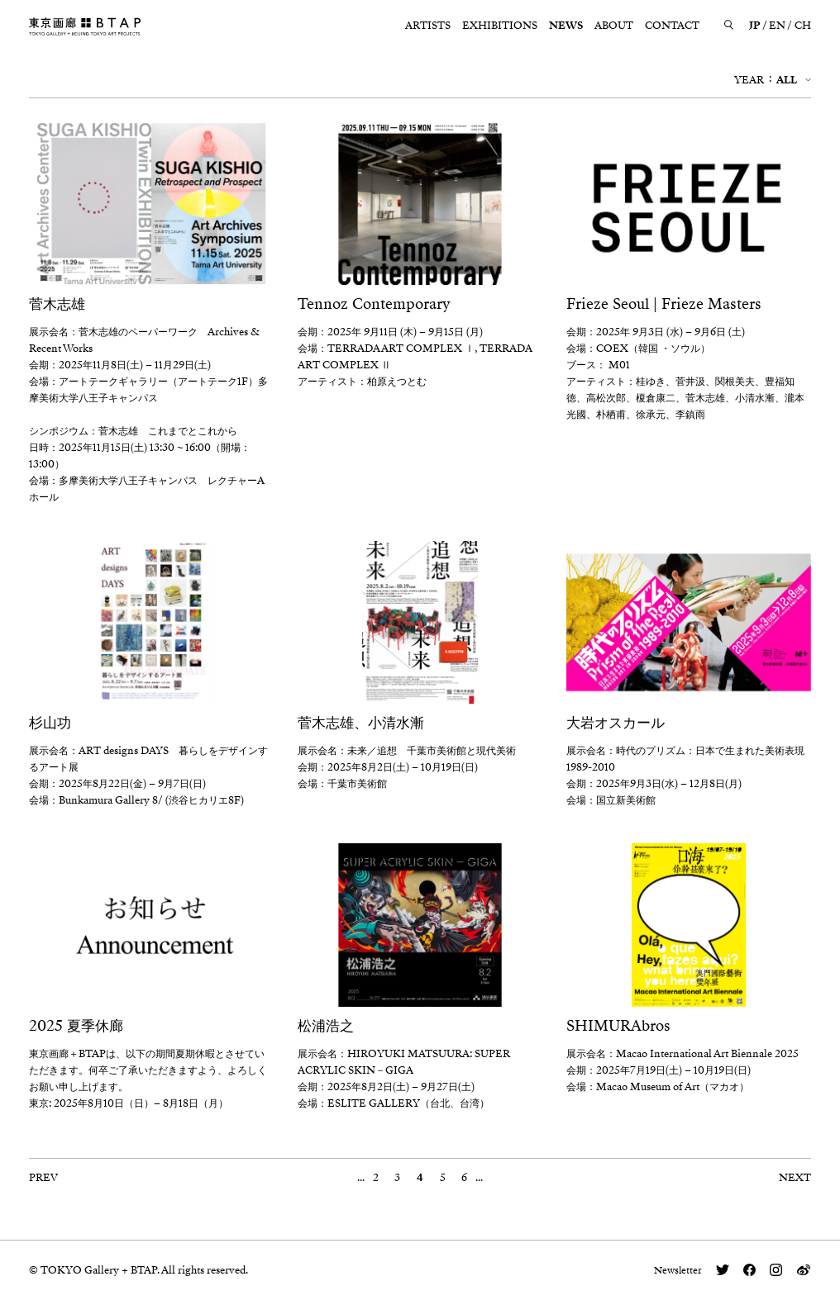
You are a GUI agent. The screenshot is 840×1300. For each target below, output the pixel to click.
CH (803, 25)
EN (777, 25)
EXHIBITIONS (499, 25)
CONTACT (672, 25)
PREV (43, 1178)
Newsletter (678, 1270)
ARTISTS (428, 25)
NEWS (566, 25)
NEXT (795, 1178)
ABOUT (613, 25)
